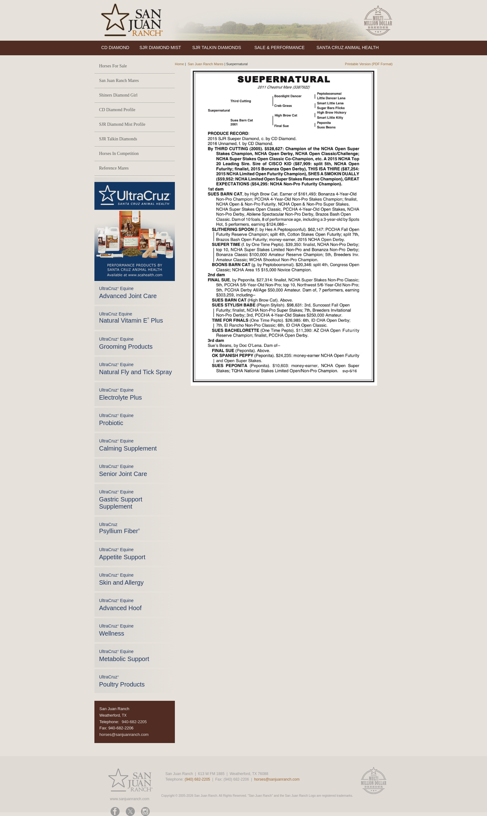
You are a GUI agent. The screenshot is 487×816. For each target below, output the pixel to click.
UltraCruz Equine (131, 317)
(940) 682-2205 (197, 779)
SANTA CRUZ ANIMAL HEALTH (347, 47)
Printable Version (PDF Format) (369, 64)
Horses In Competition (119, 153)
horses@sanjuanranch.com (123, 734)
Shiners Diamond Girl (118, 95)
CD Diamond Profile (117, 109)
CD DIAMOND (115, 47)
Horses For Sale (113, 66)
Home (179, 64)
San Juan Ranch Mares (119, 80)
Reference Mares (114, 168)
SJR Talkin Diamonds (118, 139)
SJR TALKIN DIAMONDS (216, 47)
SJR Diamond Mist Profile (122, 124)
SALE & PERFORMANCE (279, 47)
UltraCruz (119, 528)
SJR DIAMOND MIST (160, 47)
